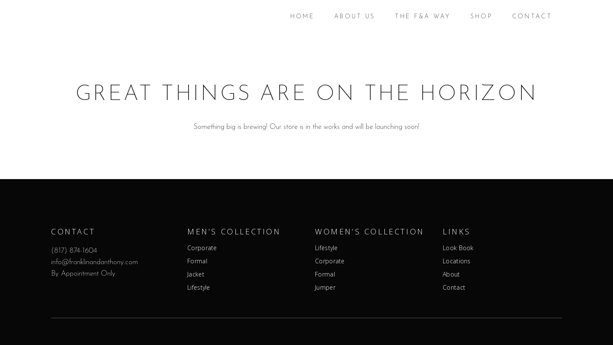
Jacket (195, 274)
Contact (454, 288)
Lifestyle (198, 288)
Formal (197, 261)
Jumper (325, 288)
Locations (457, 261)
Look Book (458, 248)
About (451, 274)
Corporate (202, 248)
